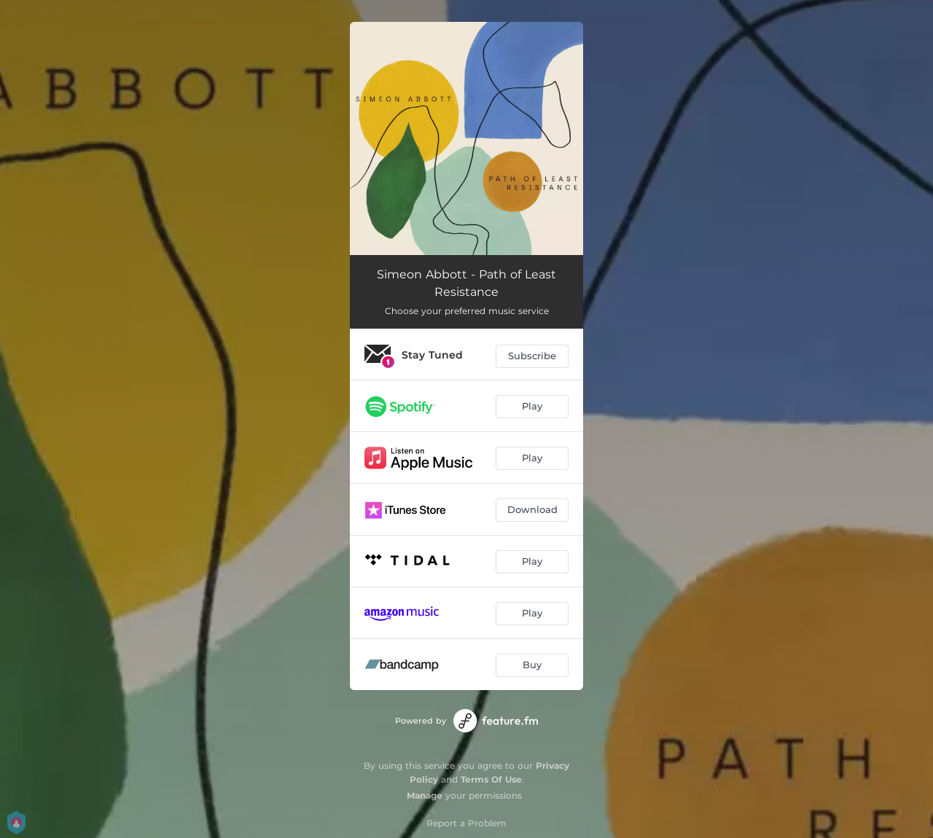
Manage (424, 795)
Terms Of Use (491, 779)
